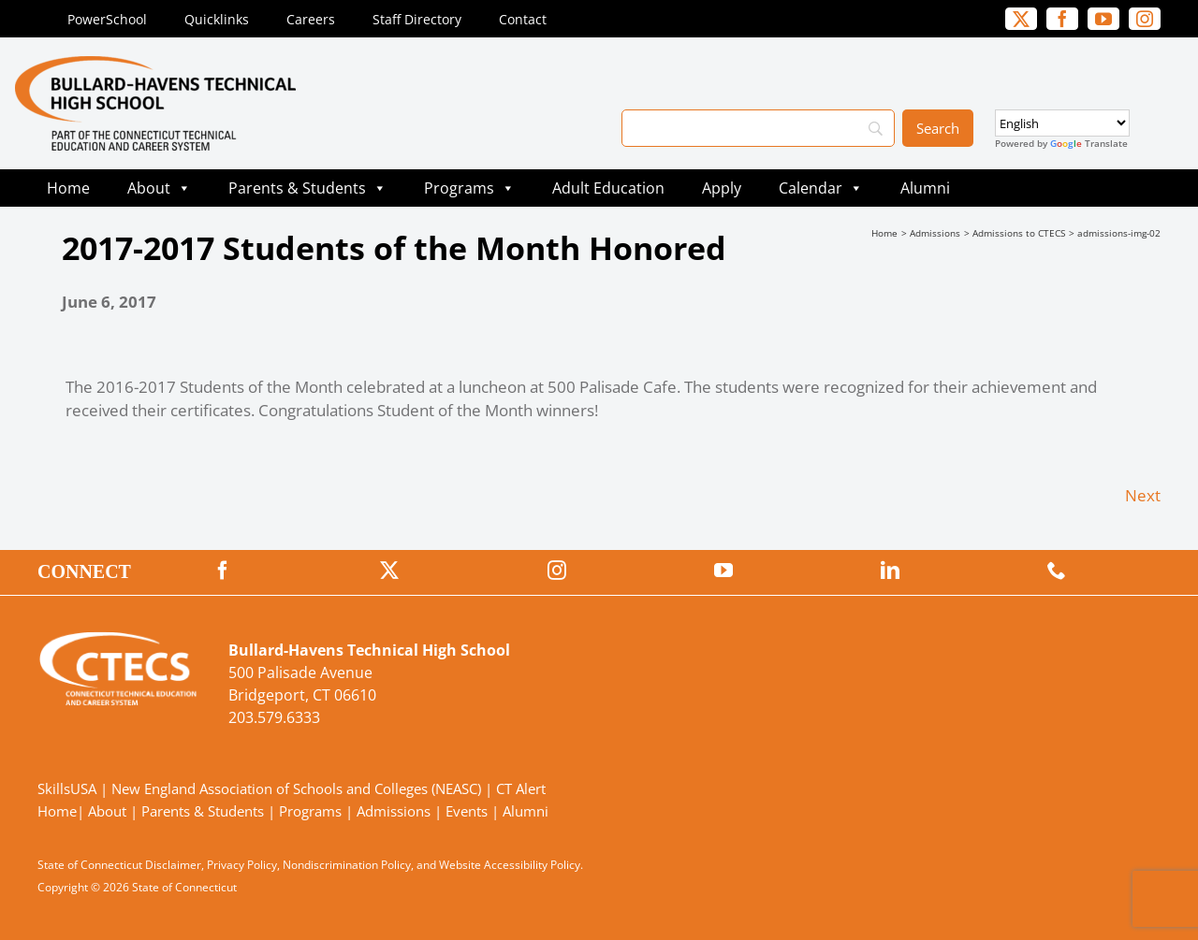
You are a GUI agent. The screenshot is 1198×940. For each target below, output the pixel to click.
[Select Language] (1062, 123)
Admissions (394, 811)
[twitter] (1021, 18)
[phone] (1056, 570)
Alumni (925, 188)
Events (467, 811)
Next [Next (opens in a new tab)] (1143, 495)
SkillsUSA (68, 788)
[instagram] (1145, 18)
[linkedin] (890, 570)
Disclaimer (173, 865)
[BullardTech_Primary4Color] (155, 64)
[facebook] (1062, 18)
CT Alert (521, 788)
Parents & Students (307, 188)
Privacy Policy (242, 865)
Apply (721, 188)
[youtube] (1103, 18)
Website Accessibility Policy (509, 865)
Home (68, 188)
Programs (469, 188)
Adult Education (608, 188)
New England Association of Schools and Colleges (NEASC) (296, 788)
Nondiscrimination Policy (347, 865)
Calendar (821, 188)
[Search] (758, 128)
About (159, 188)
